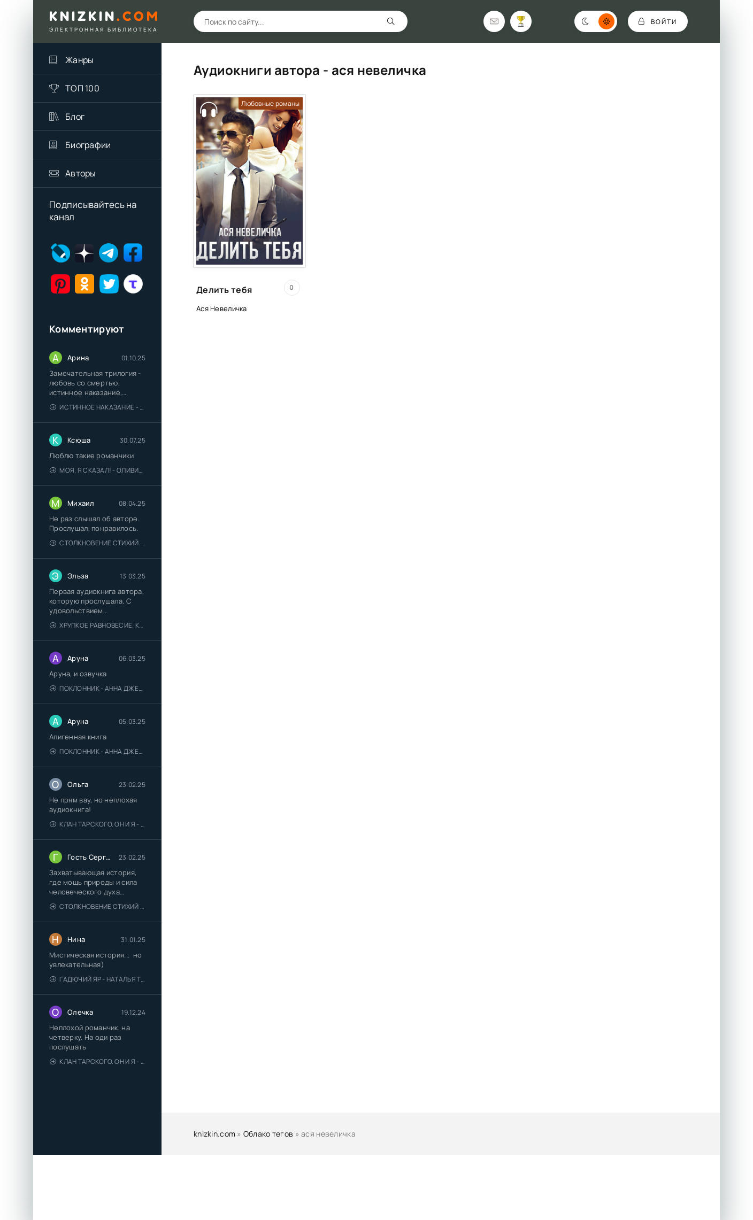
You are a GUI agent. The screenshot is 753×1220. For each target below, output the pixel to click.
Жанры (79, 60)
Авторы (80, 173)
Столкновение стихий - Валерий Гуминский (97, 542)
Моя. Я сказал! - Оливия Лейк (97, 470)
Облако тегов (268, 1134)
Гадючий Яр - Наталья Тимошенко (97, 979)
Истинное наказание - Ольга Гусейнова (97, 407)
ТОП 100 (82, 88)
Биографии (88, 145)
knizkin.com (214, 1134)
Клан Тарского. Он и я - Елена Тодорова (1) (97, 824)
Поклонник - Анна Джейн (97, 688)
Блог (74, 116)
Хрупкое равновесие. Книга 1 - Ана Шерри (97, 625)
